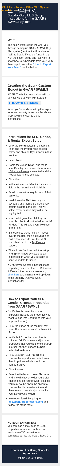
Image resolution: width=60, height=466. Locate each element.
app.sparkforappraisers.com (25, 401)
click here (13, 274)
